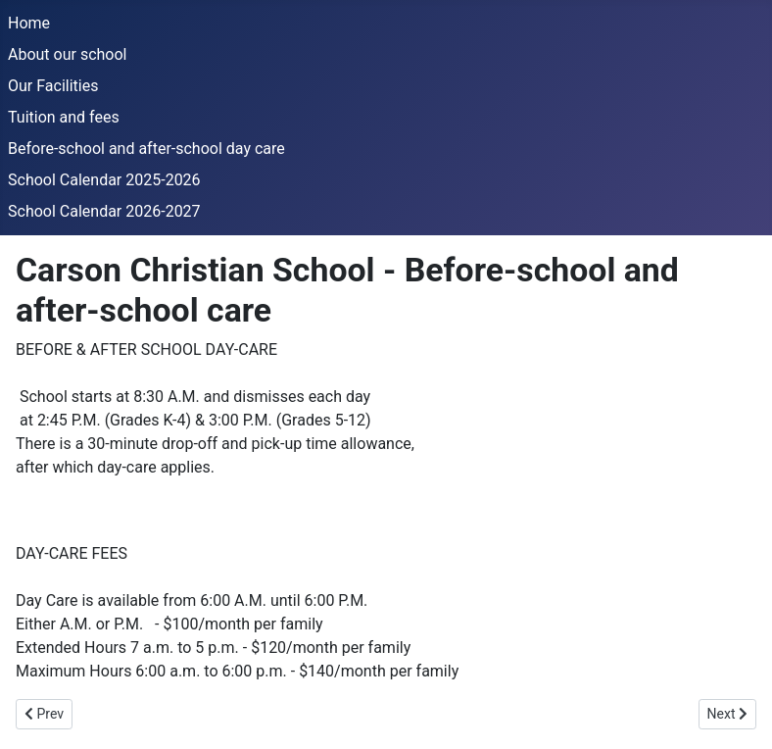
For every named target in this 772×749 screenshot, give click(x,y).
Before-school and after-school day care (146, 148)
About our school (67, 54)
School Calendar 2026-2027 (104, 211)
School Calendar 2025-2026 (104, 180)
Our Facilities (53, 85)
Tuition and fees (64, 117)
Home (29, 23)
